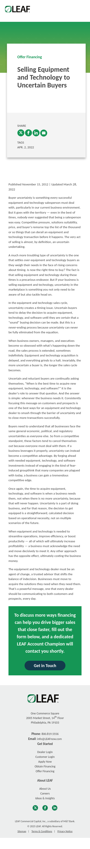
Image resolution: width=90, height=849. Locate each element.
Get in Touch (45, 665)
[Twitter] (20, 132)
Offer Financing (29, 57)
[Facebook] (28, 132)
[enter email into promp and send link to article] (43, 133)
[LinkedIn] (36, 132)
